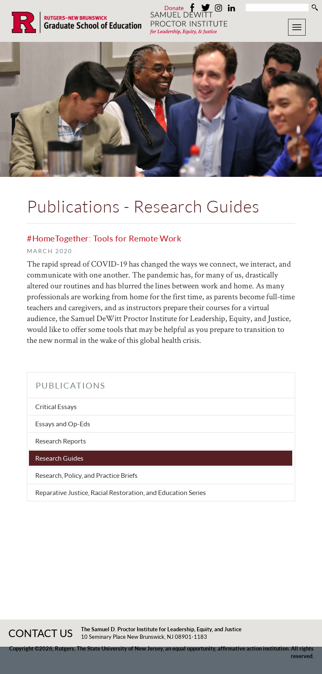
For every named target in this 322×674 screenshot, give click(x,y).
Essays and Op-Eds (62, 424)
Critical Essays (56, 406)
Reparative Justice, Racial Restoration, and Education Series (120, 492)
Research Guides (59, 458)
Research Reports (60, 441)
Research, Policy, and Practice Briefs (86, 475)
